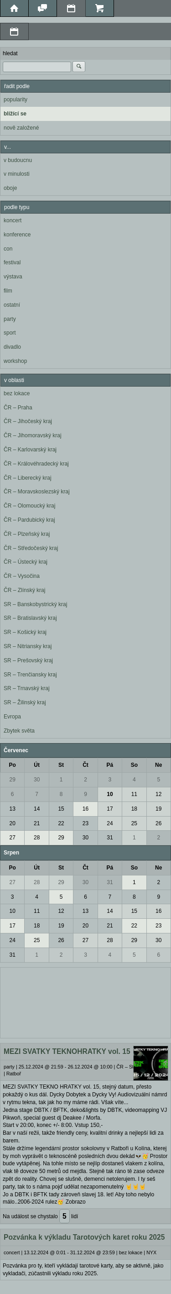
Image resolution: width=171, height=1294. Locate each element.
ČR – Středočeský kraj (31, 548)
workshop (15, 361)
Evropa (12, 716)
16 (85, 809)
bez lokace (17, 393)
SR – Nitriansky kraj (28, 646)
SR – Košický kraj (25, 632)
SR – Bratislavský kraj (30, 618)
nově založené (21, 128)
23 (85, 823)
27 (13, 837)
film (8, 291)
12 (158, 794)
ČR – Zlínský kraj (24, 590)
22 (61, 823)
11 (134, 794)
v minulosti (17, 174)
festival (12, 262)
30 (37, 779)
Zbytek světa (19, 731)
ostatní (12, 305)
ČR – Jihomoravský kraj (33, 435)
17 (110, 809)
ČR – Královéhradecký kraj (36, 464)
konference (17, 234)
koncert (12, 220)
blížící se (15, 113)
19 (158, 809)
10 (110, 794)
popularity (15, 99)
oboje (10, 188)
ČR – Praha (18, 407)
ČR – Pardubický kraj (29, 520)
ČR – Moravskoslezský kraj (37, 491)
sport (10, 333)
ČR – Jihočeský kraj (28, 421)
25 (134, 823)
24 (110, 823)
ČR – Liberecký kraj (28, 478)
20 (13, 823)
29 (13, 779)
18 (134, 809)
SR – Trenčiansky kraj (30, 674)
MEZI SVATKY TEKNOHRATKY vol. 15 (67, 1051)
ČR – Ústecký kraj (25, 562)
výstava (13, 276)
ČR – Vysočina (22, 576)
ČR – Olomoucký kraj (29, 506)
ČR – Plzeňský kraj (27, 534)
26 (158, 823)
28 (37, 837)
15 (61, 809)
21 (37, 823)
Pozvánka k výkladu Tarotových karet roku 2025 (84, 1237)
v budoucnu (18, 160)
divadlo (12, 347)
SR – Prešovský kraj (28, 660)
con (8, 249)
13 (13, 809)
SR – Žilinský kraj (25, 702)
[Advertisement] (85, 1002)
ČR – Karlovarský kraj (30, 449)
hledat (10, 53)
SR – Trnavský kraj (27, 688)
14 (37, 809)
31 (110, 837)
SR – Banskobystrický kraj (35, 604)
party (10, 319)
